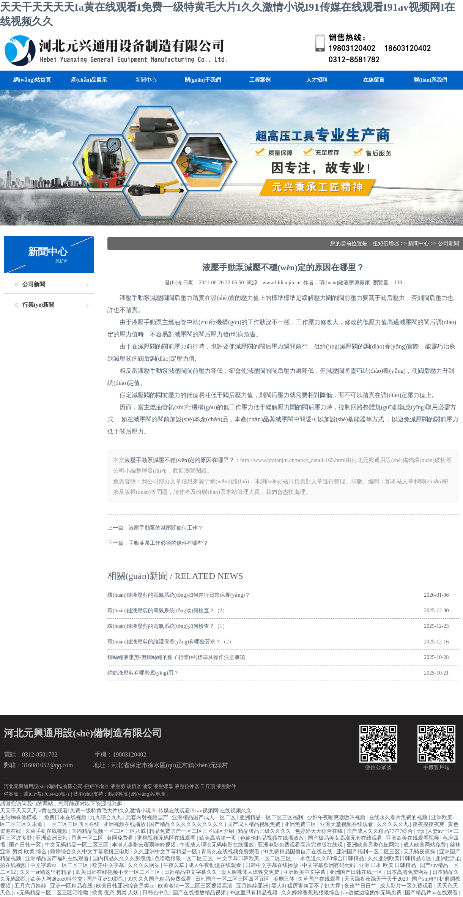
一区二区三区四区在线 (73, 824)
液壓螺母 (163, 786)
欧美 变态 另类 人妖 (116, 892)
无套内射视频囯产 (148, 817)
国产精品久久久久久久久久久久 (187, 824)
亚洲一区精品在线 (72, 886)
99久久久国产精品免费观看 (160, 879)
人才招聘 (317, 80)
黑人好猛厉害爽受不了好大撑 (306, 886)
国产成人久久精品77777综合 (380, 831)
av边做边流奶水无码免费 (373, 892)
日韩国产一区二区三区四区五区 (233, 879)
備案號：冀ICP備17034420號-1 (37, 794)
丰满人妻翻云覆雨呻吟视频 (144, 845)
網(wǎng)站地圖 (148, 794)
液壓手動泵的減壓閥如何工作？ (166, 528)
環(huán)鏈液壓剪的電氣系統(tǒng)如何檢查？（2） (167, 610)
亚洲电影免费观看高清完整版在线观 (301, 845)
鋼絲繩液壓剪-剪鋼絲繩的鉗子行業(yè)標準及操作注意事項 (176, 657)
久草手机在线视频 (47, 831)
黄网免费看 (121, 838)
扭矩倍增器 (386, 243)
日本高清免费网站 (408, 872)
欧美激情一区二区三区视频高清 (196, 886)
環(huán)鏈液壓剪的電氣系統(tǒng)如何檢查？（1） (167, 626)
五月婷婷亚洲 (252, 886)
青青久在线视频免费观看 (231, 851)
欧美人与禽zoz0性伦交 (57, 879)
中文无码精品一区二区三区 (77, 845)
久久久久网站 (144, 865)
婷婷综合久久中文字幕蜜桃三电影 (90, 851)
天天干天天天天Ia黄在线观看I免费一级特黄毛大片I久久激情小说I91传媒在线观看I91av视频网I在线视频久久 (126, 810)
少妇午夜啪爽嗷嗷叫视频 (337, 817)
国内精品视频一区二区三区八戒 (109, 831)
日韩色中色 (156, 892)
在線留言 (373, 80)
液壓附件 (226, 786)
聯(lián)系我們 (430, 80)
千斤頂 (207, 786)
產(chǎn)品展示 (89, 80)
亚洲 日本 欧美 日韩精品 (388, 865)
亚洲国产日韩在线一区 (356, 872)
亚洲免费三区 (301, 824)
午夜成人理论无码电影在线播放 (217, 845)
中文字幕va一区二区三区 (60, 865)
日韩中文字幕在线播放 (272, 865)
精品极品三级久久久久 (265, 831)
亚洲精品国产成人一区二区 (204, 817)
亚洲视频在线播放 (125, 824)
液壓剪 (117, 786)
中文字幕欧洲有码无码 (329, 865)
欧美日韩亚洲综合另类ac (125, 886)
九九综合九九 (106, 817)
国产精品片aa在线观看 (432, 892)
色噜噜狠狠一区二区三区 (184, 858)
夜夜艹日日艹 (361, 886)
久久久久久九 (393, 824)
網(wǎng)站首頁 (31, 80)
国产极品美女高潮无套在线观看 (346, 838)
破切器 (133, 786)
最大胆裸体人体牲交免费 (251, 872)
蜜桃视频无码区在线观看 (167, 838)
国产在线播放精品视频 (200, 892)
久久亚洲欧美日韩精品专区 (400, 858)
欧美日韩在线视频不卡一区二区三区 (119, 872)
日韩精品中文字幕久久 (191, 872)
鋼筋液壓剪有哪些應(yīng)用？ (143, 673)
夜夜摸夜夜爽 (429, 824)
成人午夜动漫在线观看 (215, 865)
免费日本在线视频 (66, 817)
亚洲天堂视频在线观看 (347, 824)
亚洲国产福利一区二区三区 (369, 851)
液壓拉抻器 (187, 786)
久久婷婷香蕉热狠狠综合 (311, 892)
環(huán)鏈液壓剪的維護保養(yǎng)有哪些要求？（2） (170, 642)
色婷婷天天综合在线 (319, 831)
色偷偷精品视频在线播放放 (273, 838)
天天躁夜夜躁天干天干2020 (376, 879)
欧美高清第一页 (218, 838)
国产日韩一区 (26, 845)
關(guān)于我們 (203, 80)
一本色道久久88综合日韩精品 (330, 858)
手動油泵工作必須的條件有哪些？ (168, 543)
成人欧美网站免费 (425, 845)
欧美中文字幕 (109, 865)
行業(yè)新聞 (38, 305)
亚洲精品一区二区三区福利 (272, 817)
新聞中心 (146, 80)
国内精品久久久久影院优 (123, 858)
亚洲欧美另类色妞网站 (373, 845)
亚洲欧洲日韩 (52, 838)
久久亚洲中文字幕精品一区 (166, 851)
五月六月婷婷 (31, 886)
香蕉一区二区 (88, 838)
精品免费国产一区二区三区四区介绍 (192, 831)
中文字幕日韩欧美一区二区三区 (255, 858)
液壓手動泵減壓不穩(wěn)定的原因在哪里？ (179, 460)
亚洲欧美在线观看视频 (413, 838)
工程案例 (260, 80)
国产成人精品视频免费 (254, 824)
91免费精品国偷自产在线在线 (298, 851)
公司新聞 (33, 284)
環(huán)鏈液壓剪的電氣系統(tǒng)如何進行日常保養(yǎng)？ (178, 595)
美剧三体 (284, 879)
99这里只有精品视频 (254, 892)
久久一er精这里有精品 (46, 872)
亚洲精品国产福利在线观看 (57, 858)
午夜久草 (174, 865)
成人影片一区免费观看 (407, 886)
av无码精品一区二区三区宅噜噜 (52, 892)
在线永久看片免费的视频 (399, 817)
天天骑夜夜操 (420, 851)
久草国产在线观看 (320, 879)
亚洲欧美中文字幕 (305, 872)
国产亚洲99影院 (106, 879)
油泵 (147, 786)
